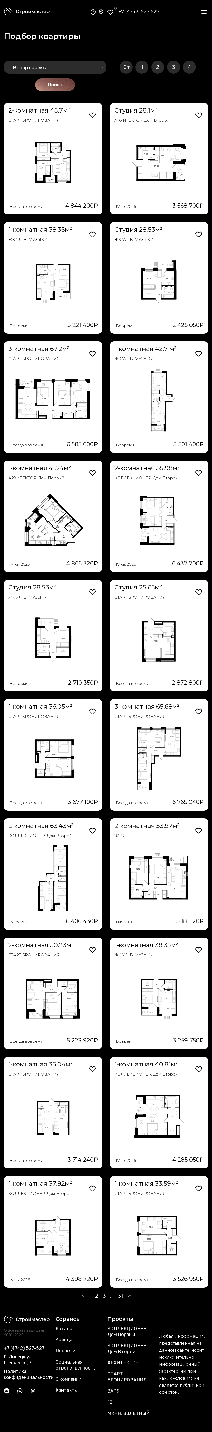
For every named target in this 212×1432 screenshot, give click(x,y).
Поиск (55, 84)
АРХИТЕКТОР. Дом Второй (141, 120)
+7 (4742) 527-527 (138, 12)
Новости (66, 1351)
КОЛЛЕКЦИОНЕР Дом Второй (126, 1348)
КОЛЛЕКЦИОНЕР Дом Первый (126, 1331)
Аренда (64, 1340)
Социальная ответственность (76, 1365)
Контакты (67, 1390)
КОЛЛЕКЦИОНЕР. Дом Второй (146, 477)
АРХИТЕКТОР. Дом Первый (36, 477)
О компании (68, 1379)
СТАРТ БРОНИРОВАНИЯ (34, 120)
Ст (127, 67)
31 (120, 1295)
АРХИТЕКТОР (123, 1363)
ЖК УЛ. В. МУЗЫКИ (27, 239)
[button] (204, 12)
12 (109, 1402)
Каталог (65, 1328)
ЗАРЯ (119, 835)
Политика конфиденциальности (29, 1374)
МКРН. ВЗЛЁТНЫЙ (128, 1413)
